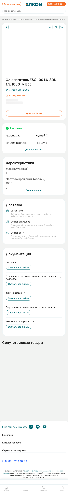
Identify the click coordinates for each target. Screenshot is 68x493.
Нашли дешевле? (15, 95)
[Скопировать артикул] (17, 90)
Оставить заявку (12, 4)
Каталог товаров (11, 442)
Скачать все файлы (18, 267)
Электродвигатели (25, 19)
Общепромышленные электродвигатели (49, 19)
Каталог (13, 19)
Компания (7, 435)
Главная (5, 19)
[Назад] (6, 27)
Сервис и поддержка (14, 450)
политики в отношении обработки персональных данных (33, 472)
